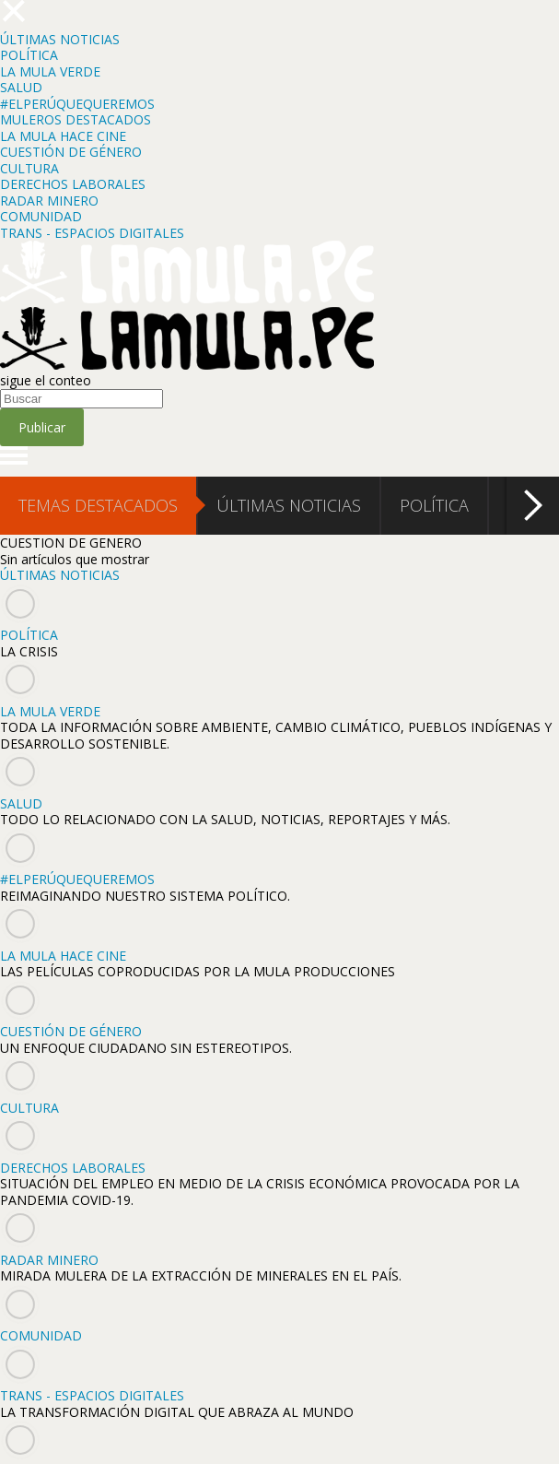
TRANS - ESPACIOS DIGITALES (92, 233)
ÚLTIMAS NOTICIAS (60, 39)
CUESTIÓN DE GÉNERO (71, 151)
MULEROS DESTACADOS (75, 119)
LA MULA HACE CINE (63, 136)
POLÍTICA (29, 55)
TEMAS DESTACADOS (98, 505)
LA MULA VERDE (50, 71)
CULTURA (29, 168)
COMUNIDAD (41, 216)
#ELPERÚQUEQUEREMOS (77, 103)
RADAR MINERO (49, 200)
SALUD (21, 87)
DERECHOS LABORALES (73, 184)
